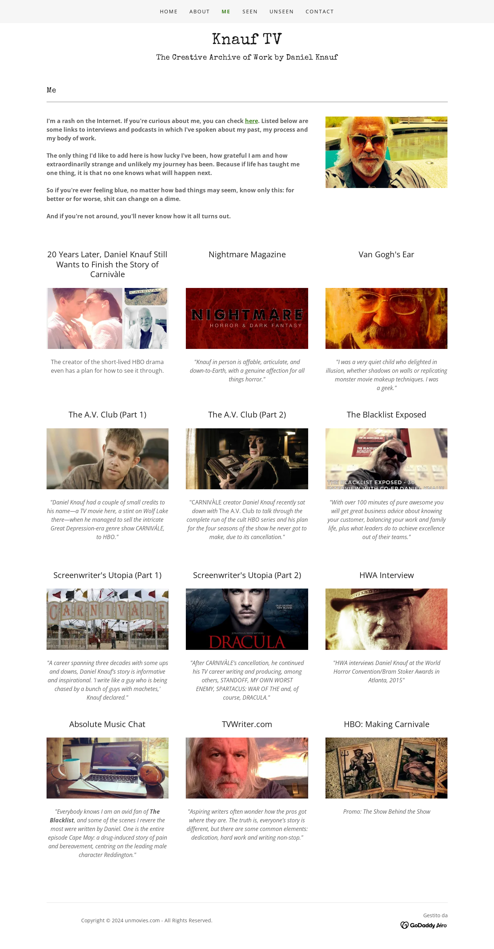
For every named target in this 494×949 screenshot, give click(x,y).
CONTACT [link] (320, 11)
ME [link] (226, 11)
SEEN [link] (250, 11)
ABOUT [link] (199, 11)
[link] (247, 42)
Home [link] (169, 11)
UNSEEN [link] (282, 11)
